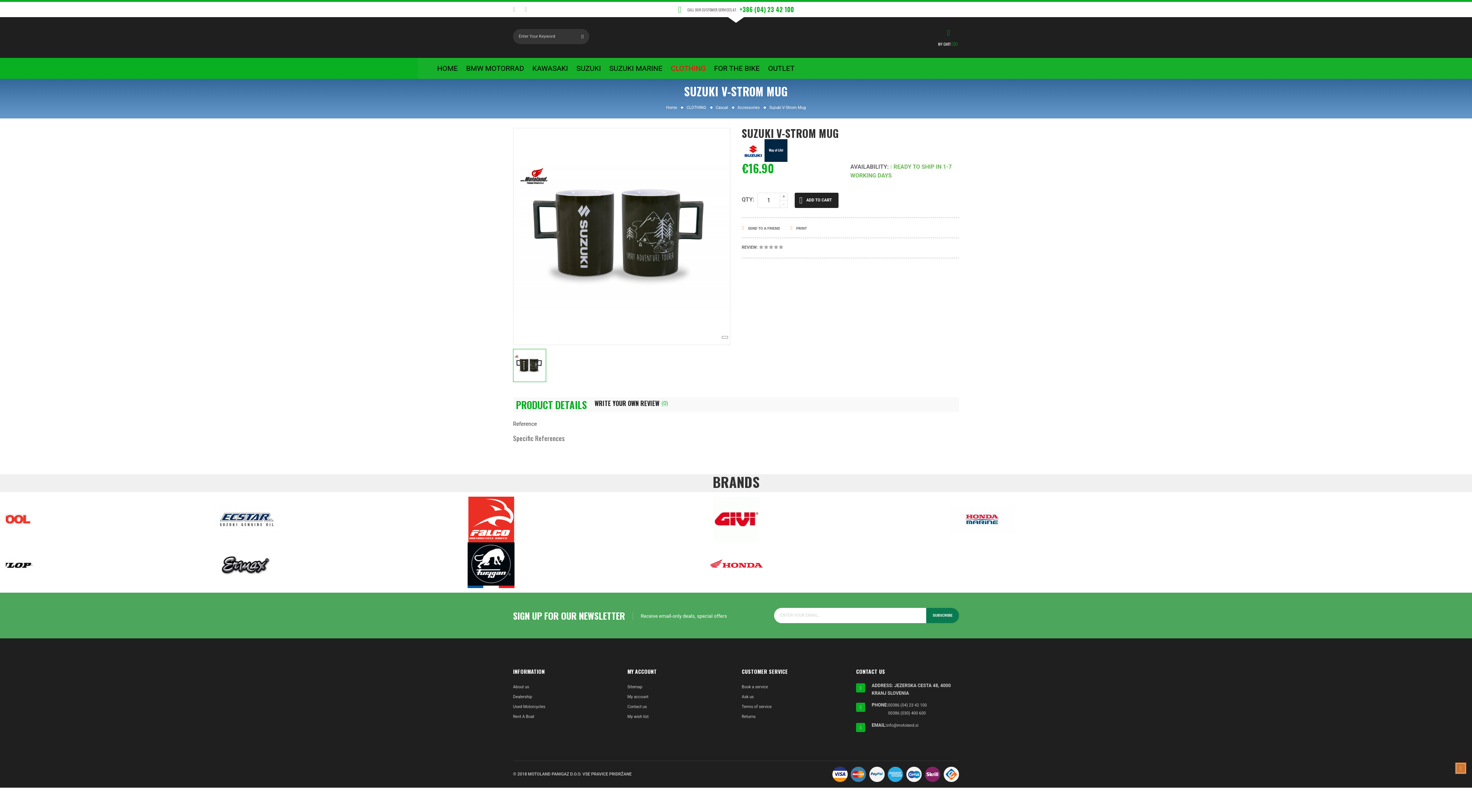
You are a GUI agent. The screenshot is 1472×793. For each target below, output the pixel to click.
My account (639, 703)
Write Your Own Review (648, 408)
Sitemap (635, 693)
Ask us (748, 703)
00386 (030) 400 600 (909, 718)
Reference (525, 430)
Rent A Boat (525, 723)
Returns (749, 723)
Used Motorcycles (531, 713)
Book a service (756, 693)
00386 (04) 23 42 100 (910, 711)
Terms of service (759, 713)
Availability (868, 171)
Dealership (524, 703)
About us (522, 693)
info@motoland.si (904, 730)
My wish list (639, 723)
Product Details (556, 410)
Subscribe (941, 621)
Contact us (638, 713)
